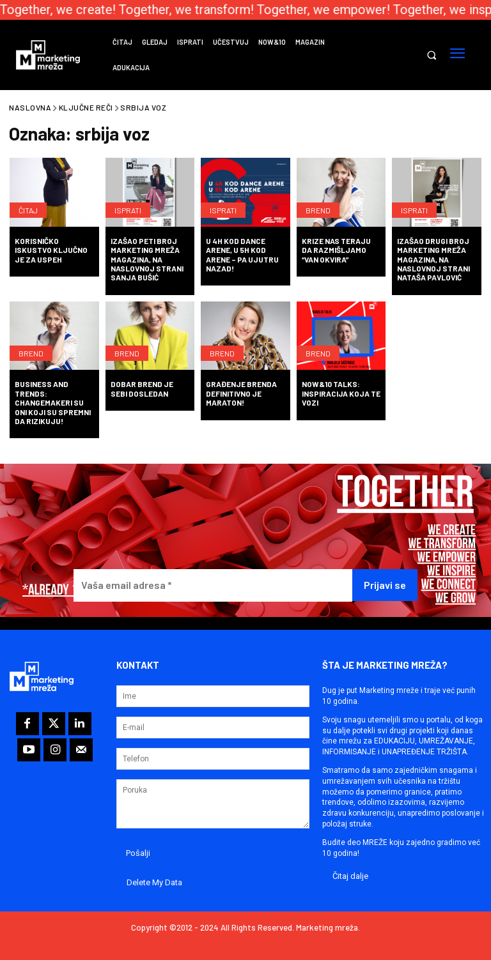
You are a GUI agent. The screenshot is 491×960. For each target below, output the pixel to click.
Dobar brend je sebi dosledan (142, 388)
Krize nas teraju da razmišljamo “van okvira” (336, 250)
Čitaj (28, 210)
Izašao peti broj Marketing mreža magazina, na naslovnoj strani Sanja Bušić (147, 259)
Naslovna (30, 107)
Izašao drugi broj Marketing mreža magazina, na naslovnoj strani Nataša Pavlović (433, 259)
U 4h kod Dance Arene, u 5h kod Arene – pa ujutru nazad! (242, 254)
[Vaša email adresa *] (213, 585)
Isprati (127, 210)
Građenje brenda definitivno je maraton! (241, 393)
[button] (431, 55)
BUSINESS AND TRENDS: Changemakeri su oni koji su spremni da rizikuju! (53, 402)
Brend (318, 210)
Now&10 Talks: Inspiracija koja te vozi (341, 393)
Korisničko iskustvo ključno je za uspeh (51, 250)
